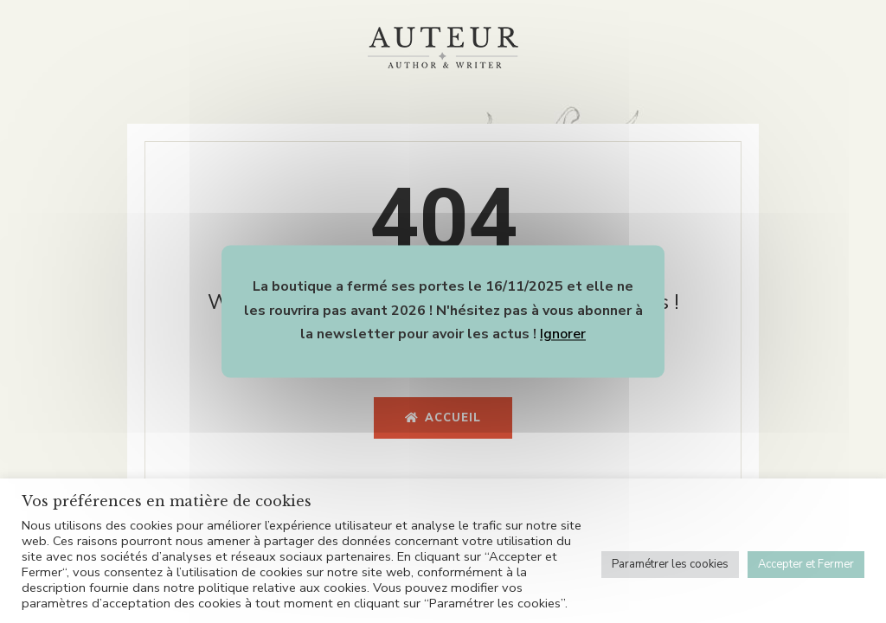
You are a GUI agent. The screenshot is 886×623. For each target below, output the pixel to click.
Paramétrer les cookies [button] (670, 564)
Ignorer (563, 334)
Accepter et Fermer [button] (806, 564)
